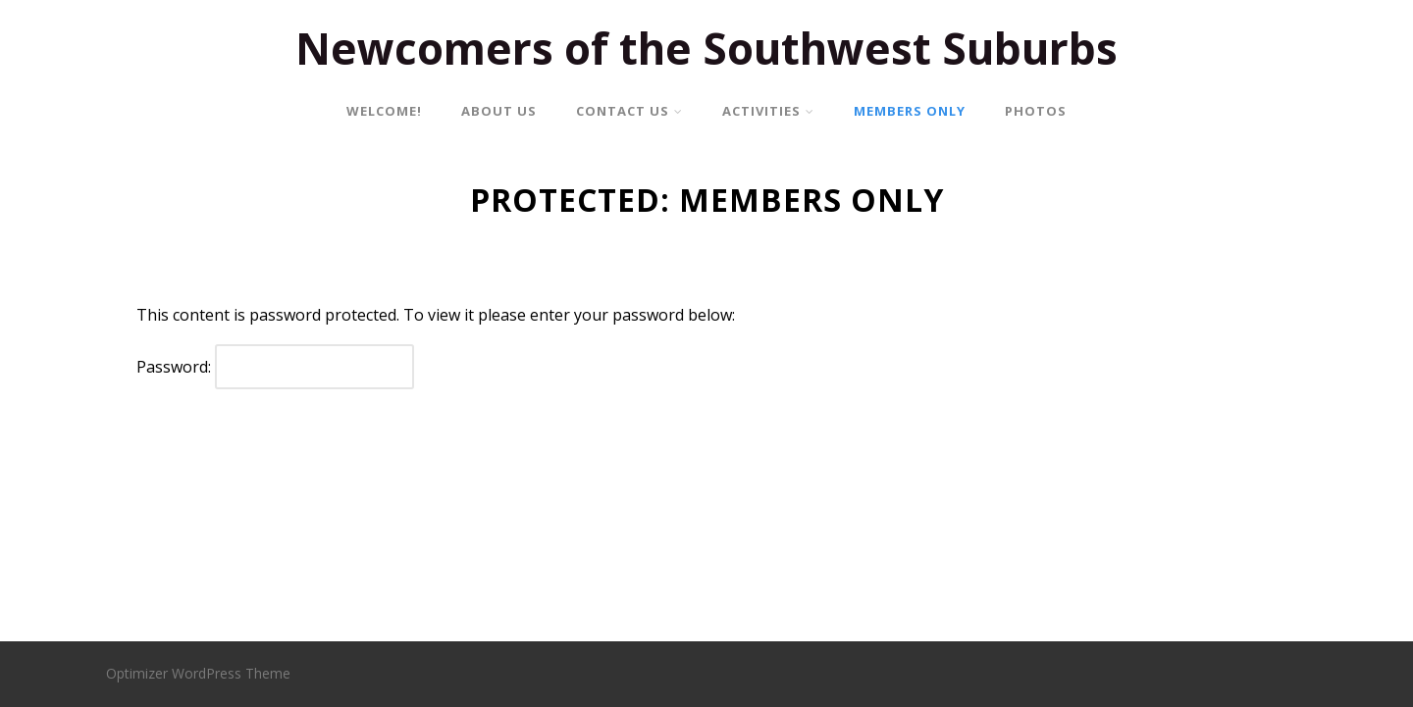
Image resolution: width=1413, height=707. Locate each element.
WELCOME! (384, 111)
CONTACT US (629, 111)
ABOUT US (499, 111)
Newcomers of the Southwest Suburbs (706, 48)
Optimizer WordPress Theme (198, 673)
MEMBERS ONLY (910, 111)
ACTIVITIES (768, 111)
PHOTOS (1036, 111)
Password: (275, 367)
